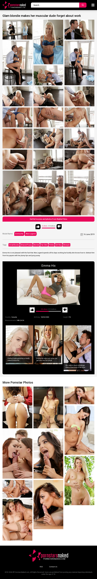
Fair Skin (44, 245)
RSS (41, 567)
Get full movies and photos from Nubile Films (48, 219)
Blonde (36, 245)
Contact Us (53, 567)
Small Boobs (14, 245)
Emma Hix (19, 234)
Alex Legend (31, 234)
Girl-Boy (59, 245)
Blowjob (66, 245)
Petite (51, 245)
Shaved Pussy (26, 245)
